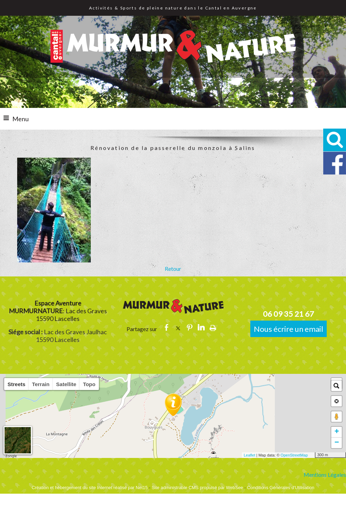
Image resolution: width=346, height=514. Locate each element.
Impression (213, 327)
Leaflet (249, 455)
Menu (20, 119)
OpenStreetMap (294, 455)
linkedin (201, 327)
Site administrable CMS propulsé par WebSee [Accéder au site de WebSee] (197, 487)
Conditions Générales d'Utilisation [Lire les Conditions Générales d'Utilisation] (280, 487)
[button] (334, 140)
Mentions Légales (325, 474)
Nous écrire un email (288, 329)
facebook (166, 327)
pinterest (189, 327)
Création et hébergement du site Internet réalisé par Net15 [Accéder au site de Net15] (90, 487)
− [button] (336, 443)
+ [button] (336, 432)
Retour (173, 268)
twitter (178, 327)
